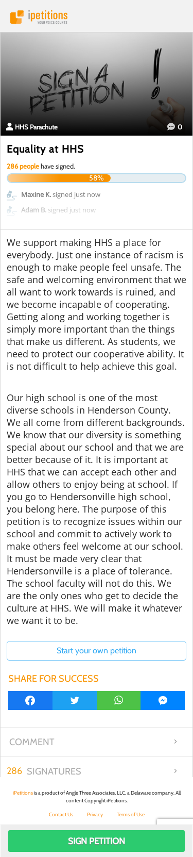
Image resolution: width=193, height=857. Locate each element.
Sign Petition (96, 841)
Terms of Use (131, 814)
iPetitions (96, 17)
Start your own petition (96, 650)
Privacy (95, 814)
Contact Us (61, 814)
